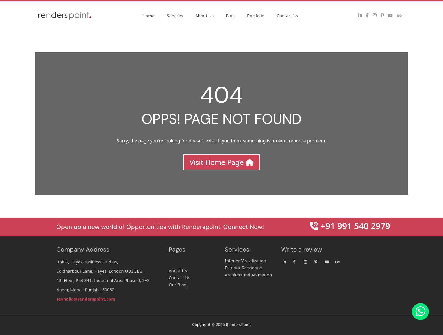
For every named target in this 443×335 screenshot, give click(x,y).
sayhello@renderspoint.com (85, 299)
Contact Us (287, 15)
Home (148, 15)
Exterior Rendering (243, 267)
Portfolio (255, 15)
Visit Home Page (221, 162)
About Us (204, 15)
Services (175, 15)
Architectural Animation (248, 274)
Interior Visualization (245, 260)
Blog (230, 15)
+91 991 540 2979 (350, 226)
